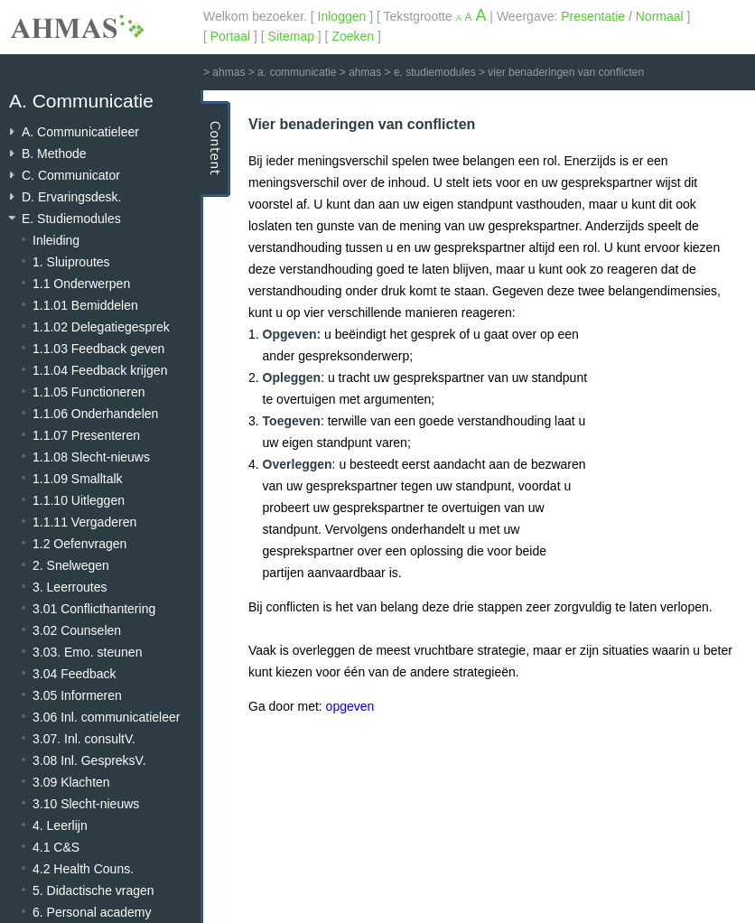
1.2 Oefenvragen (79, 543)
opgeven (350, 706)
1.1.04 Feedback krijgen (100, 370)
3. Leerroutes (70, 587)
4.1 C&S (56, 847)
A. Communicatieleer (80, 132)
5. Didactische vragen (93, 890)
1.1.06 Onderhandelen (95, 413)
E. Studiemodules (71, 218)
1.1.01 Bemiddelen (85, 305)
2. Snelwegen (71, 565)
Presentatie (593, 16)
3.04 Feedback (75, 674)
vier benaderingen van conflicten (566, 72)
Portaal (230, 36)
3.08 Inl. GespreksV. (89, 760)
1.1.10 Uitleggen (79, 500)
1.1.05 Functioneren (89, 392)
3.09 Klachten (71, 782)
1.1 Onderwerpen (81, 283)
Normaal (660, 16)
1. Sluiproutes (71, 262)
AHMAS (76, 26)
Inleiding (56, 240)
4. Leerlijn (60, 825)
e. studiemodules (435, 72)
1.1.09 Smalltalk (78, 478)
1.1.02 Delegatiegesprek (101, 327)
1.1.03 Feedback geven (98, 348)
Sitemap (291, 36)
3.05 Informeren (77, 695)
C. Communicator (71, 175)
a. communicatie (296, 72)
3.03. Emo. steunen (87, 652)
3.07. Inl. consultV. (84, 739)
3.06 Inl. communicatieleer (106, 717)
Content (215, 149)
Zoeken (352, 36)
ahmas (228, 72)
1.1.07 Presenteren (86, 435)
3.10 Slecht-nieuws (86, 804)
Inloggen (342, 16)
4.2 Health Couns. (83, 869)
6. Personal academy (92, 912)
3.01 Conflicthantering (94, 608)
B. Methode (54, 153)
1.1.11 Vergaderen (84, 522)
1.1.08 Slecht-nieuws (91, 457)
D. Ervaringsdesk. (71, 197)
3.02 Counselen (77, 630)
